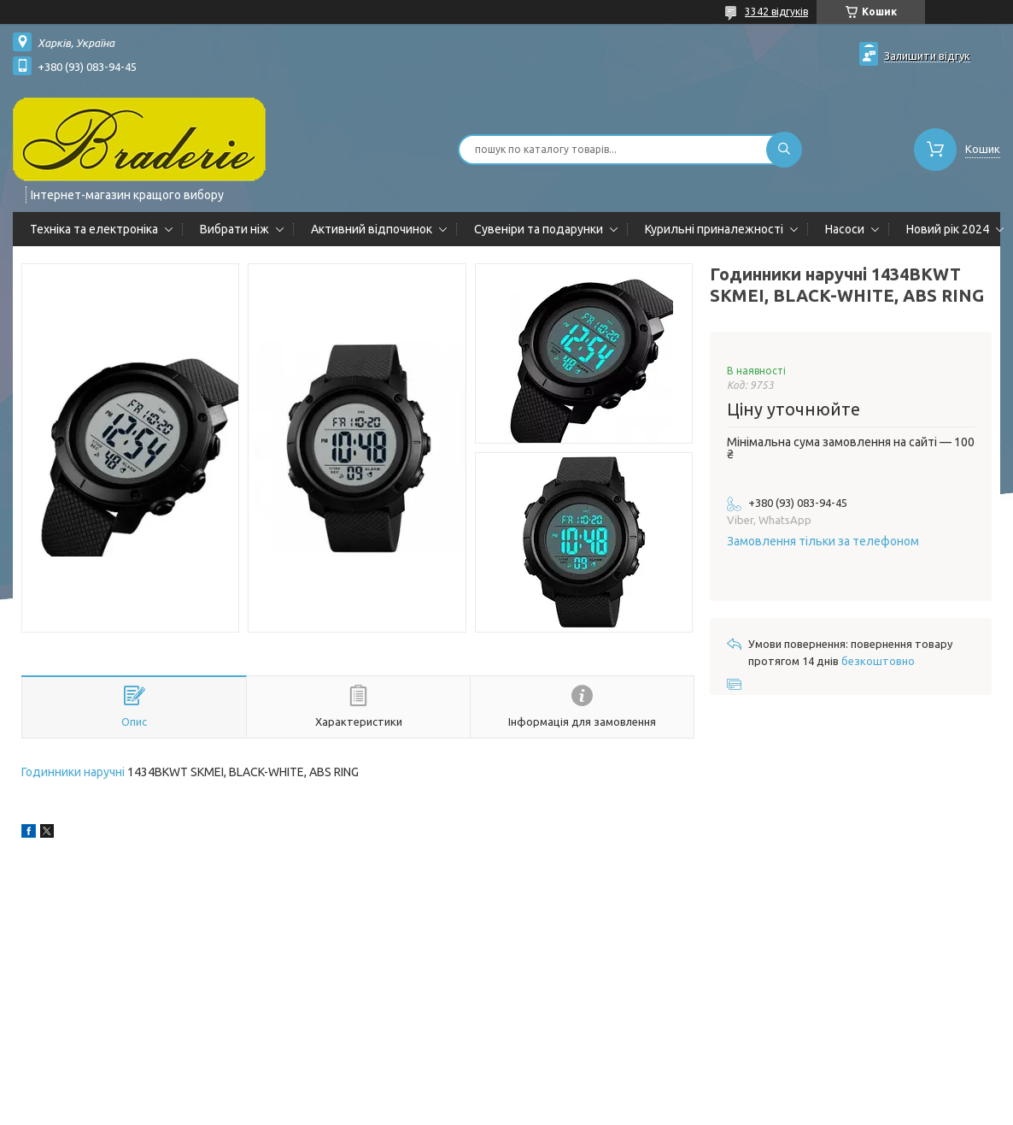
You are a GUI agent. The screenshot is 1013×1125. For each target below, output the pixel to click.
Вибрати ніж (234, 229)
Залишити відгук (927, 56)
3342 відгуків (776, 11)
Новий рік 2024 (947, 229)
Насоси (844, 229)
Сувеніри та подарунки (538, 229)
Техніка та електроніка (94, 229)
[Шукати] (784, 150)
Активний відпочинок (371, 229)
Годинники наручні (73, 772)
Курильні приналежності (714, 229)
